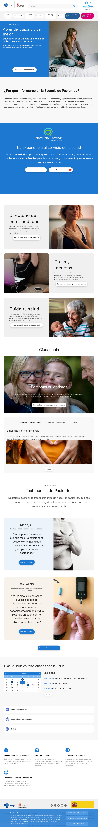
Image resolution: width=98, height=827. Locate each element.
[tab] (30, 422)
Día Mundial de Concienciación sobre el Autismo (69, 678)
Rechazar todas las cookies (77, 818)
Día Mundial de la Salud (60, 684)
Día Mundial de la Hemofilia (62, 689)
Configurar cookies (77, 824)
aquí (35, 819)
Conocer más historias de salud (49, 648)
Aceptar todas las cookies (77, 813)
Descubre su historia (26, 562)
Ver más (49, 469)
